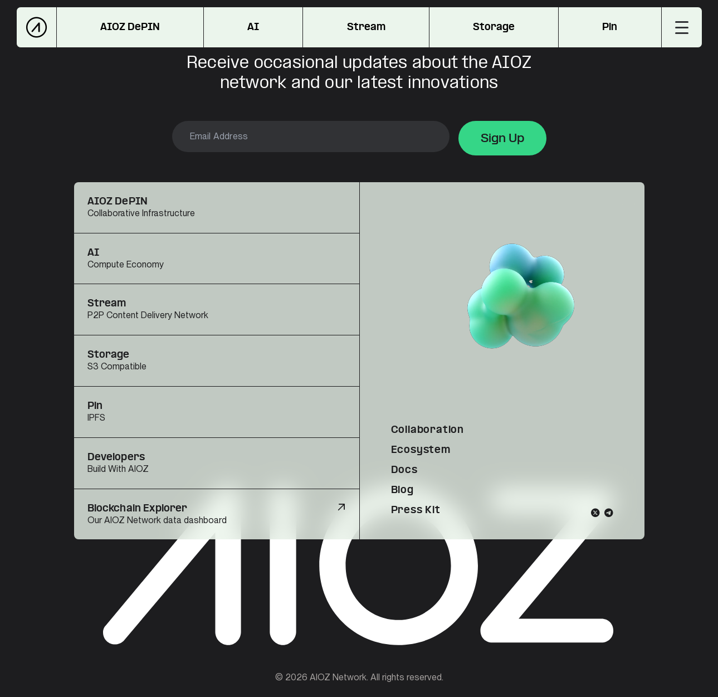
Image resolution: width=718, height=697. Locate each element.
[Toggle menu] (682, 27)
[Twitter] (595, 512)
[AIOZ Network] (36, 27)
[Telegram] (608, 512)
